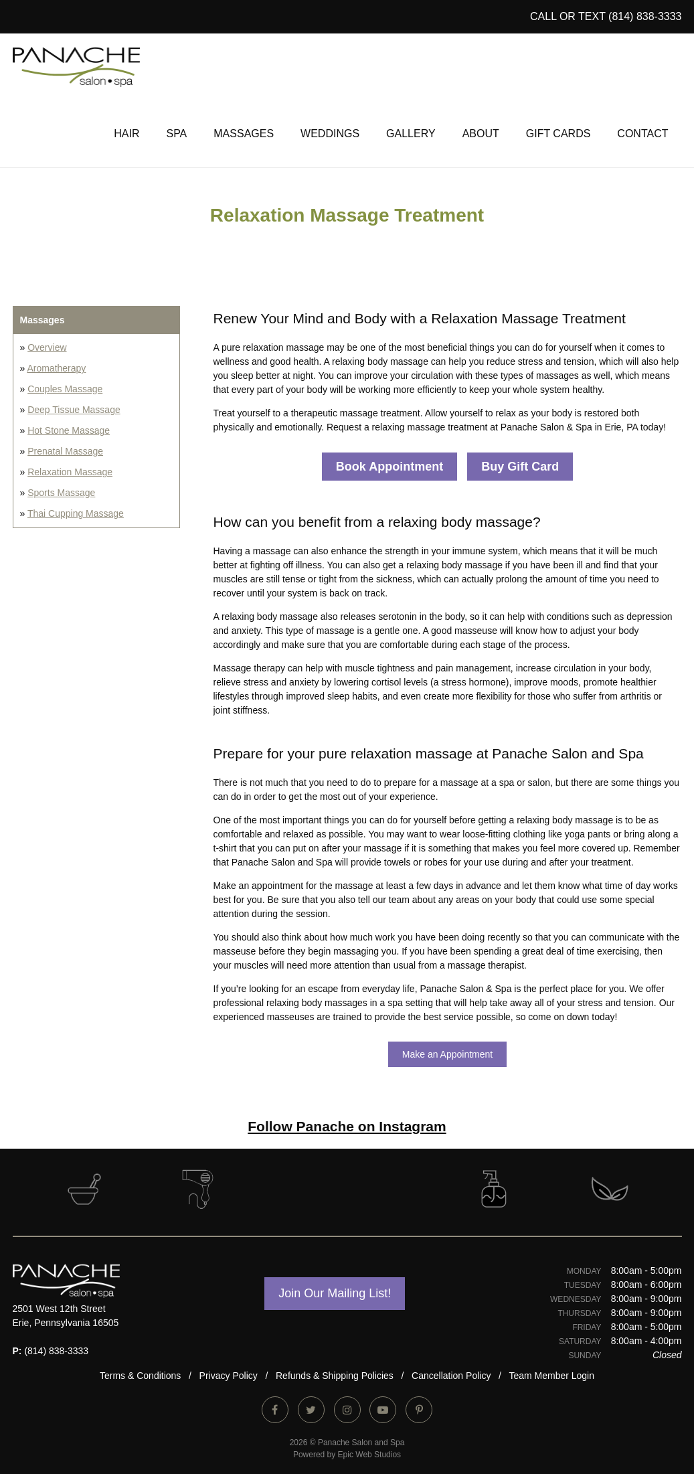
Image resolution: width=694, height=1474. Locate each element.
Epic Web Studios (370, 1454)
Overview (46, 347)
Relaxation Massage (69, 472)
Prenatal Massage (65, 451)
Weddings (329, 133)
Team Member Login (551, 1375)
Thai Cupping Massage (75, 513)
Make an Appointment (447, 1054)
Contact (642, 133)
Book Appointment (389, 466)
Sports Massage (61, 492)
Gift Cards (558, 133)
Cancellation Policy (451, 1375)
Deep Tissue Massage (73, 409)
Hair (126, 133)
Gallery (411, 133)
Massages (243, 133)
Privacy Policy (228, 1375)
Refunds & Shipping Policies (335, 1375)
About (480, 133)
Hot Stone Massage (68, 430)
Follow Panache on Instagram (347, 1126)
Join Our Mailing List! (334, 1293)
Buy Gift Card (520, 466)
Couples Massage (64, 389)
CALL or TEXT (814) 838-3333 (606, 16)
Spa (176, 133)
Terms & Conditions (140, 1375)
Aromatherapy (56, 368)
